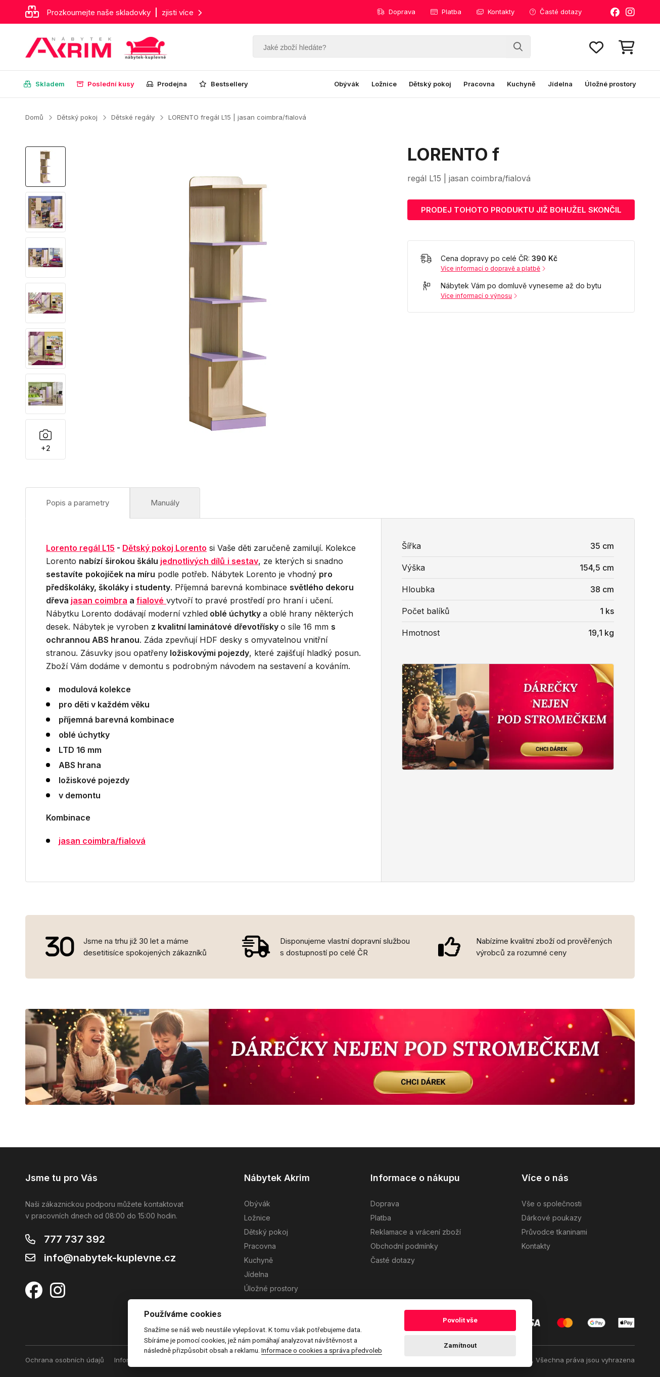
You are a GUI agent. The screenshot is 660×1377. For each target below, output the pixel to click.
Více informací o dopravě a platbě (493, 268)
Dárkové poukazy (552, 1217)
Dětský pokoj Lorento (164, 548)
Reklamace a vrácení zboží (415, 1232)
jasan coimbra (99, 600)
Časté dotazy (556, 12)
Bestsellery (223, 84)
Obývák (346, 84)
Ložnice (384, 84)
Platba (446, 12)
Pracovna (479, 84)
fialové (150, 600)
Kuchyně (521, 84)
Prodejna (167, 84)
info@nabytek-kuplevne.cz (110, 1258)
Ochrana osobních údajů (64, 1360)
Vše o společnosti (552, 1203)
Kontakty (495, 12)
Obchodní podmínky (404, 1246)
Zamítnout (460, 1345)
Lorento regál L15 (80, 548)
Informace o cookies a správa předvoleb (321, 1350)
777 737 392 (74, 1239)
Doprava (396, 12)
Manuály (165, 502)
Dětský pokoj (430, 84)
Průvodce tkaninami (554, 1232)
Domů (34, 117)
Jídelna (560, 84)
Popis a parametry (77, 502)
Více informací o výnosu (479, 295)
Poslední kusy (105, 84)
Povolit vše (460, 1320)
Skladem (44, 84)
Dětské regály (133, 117)
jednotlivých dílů (192, 561)
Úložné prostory (610, 84)
